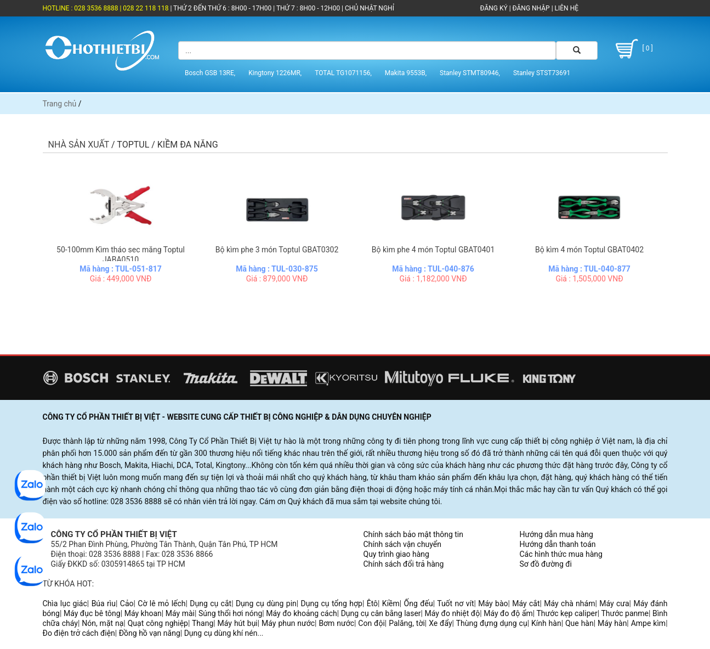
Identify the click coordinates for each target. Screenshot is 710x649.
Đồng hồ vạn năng (149, 633)
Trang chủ (60, 103)
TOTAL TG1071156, (343, 73)
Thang (202, 623)
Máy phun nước (288, 623)
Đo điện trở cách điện (79, 633)
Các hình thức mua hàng (561, 554)
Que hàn (579, 623)
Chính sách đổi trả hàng (403, 564)
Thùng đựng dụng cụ (491, 623)
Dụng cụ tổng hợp (331, 603)
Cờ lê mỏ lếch (161, 603)
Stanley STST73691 (541, 73)
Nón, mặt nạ (102, 623)
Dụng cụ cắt (210, 603)
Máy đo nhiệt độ (452, 613)
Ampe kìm (648, 623)
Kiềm (391, 603)
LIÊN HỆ (565, 8)
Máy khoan (143, 613)
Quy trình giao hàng (396, 554)
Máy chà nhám (569, 603)
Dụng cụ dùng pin (266, 603)
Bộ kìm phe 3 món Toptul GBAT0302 (277, 249)
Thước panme (625, 613)
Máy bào (493, 603)
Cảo (127, 603)
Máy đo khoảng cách (301, 613)
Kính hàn (546, 623)
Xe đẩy (440, 623)
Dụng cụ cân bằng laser (381, 613)
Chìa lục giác (65, 603)
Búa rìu (104, 603)
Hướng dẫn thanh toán (558, 544)
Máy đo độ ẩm (508, 613)
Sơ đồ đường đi (546, 564)
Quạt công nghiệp (158, 623)
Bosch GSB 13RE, (210, 73)
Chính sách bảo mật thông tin (413, 534)
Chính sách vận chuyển (402, 544)
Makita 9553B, (406, 73)
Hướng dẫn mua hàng (556, 534)
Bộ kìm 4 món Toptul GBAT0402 (589, 249)
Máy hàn (612, 623)
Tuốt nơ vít (455, 603)
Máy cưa (614, 603)
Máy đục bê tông (92, 613)
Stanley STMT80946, (470, 73)
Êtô (372, 603)
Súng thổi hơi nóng (230, 613)
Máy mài (180, 613)
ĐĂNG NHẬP (531, 8)
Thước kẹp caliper (567, 613)
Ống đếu (418, 603)
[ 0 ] (632, 49)
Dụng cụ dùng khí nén (221, 633)
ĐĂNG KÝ (494, 8)
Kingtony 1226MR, (275, 73)
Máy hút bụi (238, 623)
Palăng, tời (407, 623)
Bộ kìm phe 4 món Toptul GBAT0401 (433, 249)
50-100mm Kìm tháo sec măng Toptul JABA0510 (120, 254)
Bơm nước (336, 623)
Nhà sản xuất (79, 144)
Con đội (371, 623)
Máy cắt (525, 603)
